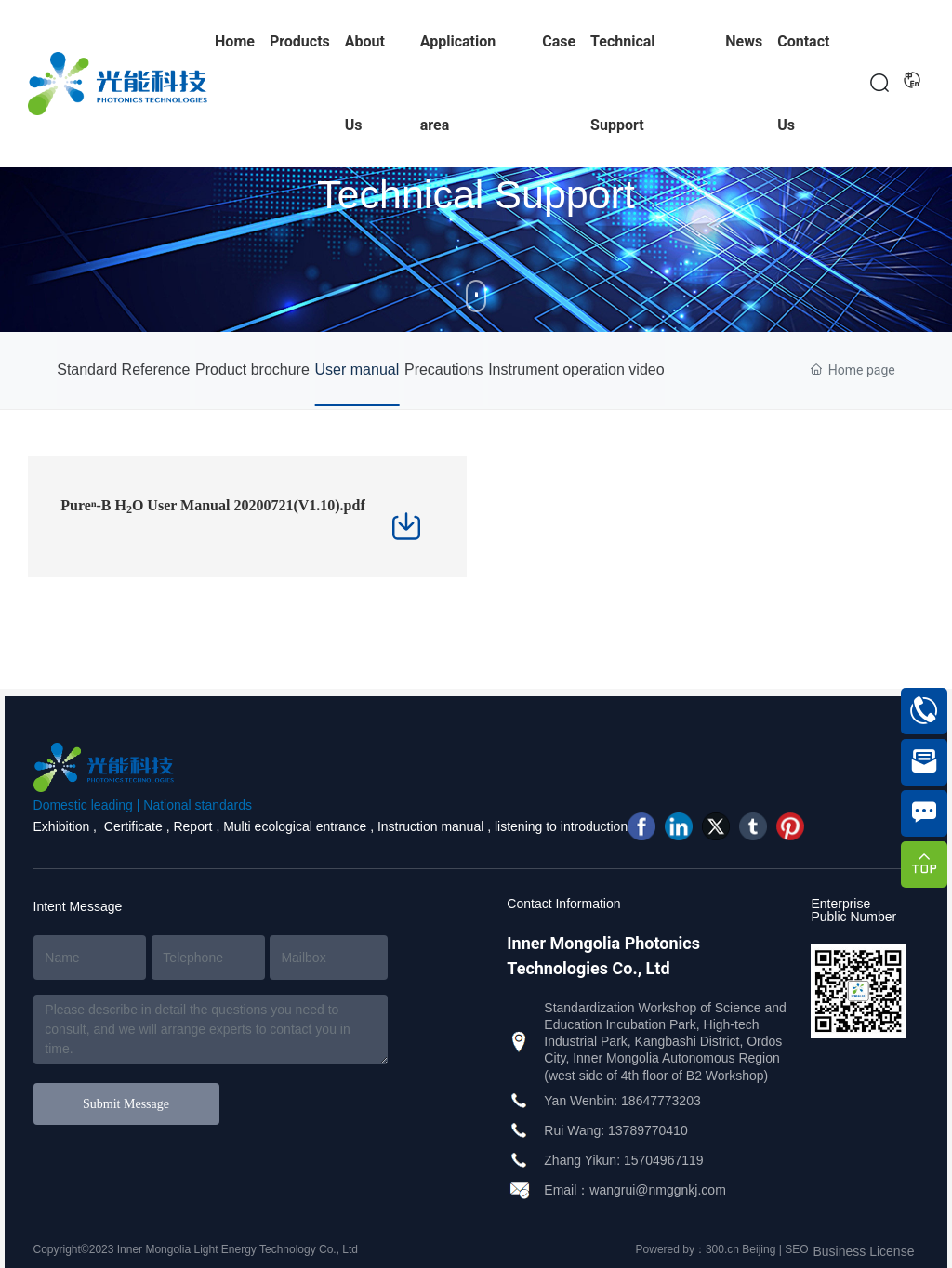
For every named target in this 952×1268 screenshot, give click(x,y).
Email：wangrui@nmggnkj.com (635, 1189)
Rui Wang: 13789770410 (615, 1130)
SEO (796, 1249)
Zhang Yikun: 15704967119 (623, 1160)
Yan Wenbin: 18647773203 (622, 1100)
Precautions (470, 369)
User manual (375, 369)
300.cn (722, 1249)
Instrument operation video (612, 369)
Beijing (758, 1249)
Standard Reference (123, 369)
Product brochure (262, 369)
